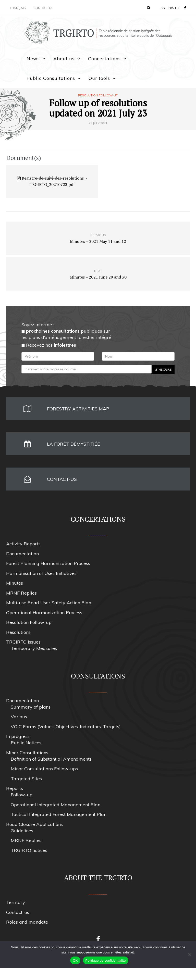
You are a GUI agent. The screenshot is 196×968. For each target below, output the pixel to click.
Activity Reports (23, 544)
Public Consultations (51, 78)
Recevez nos (48, 345)
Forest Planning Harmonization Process (48, 563)
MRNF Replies (21, 593)
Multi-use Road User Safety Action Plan (48, 603)
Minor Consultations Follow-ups (44, 769)
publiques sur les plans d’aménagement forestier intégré (66, 334)
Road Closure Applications (34, 824)
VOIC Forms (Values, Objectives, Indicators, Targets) (66, 727)
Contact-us (43, 8)
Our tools (99, 78)
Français (18, 8)
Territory (15, 902)
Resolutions (18, 632)
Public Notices (26, 743)
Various (19, 717)
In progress (18, 736)
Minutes (14, 583)
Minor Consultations (27, 753)
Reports (14, 788)
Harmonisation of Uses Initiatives (41, 573)
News (33, 58)
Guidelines (22, 831)
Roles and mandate (27, 922)
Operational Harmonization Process (44, 612)
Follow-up (21, 795)
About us (64, 58)
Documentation (22, 554)
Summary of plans (31, 707)
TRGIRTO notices (29, 850)
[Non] (189, 954)
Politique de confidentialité (105, 960)
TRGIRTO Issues (23, 642)
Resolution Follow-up (98, 95)
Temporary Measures (34, 648)
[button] (148, 7)
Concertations (104, 58)
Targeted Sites (26, 779)
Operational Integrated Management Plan (55, 805)
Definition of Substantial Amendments (51, 759)
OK (75, 960)
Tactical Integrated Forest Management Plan (58, 814)
